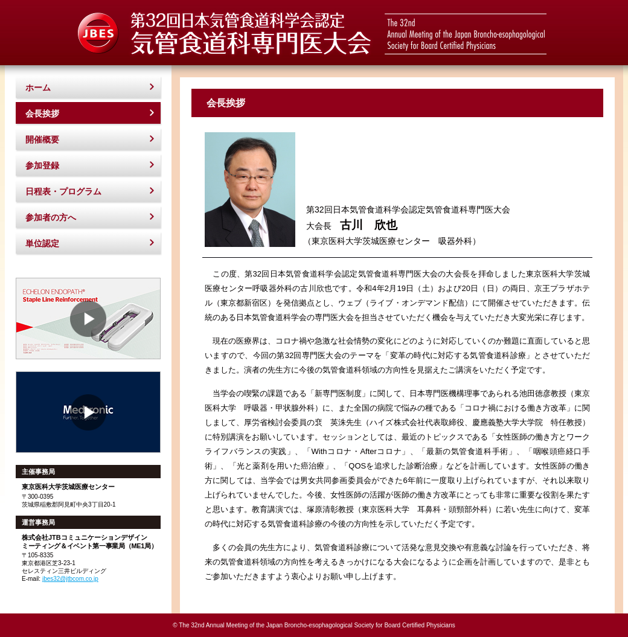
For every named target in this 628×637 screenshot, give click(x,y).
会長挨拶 (42, 113)
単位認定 (42, 243)
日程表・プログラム (63, 191)
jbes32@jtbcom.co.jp (70, 578)
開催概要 (42, 139)
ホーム (38, 87)
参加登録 (42, 165)
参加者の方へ (50, 217)
